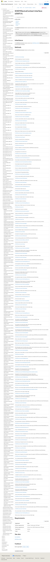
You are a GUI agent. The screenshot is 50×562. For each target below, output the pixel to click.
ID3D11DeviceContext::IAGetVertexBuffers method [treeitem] (8, 388)
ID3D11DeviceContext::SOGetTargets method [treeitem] (8, 475)
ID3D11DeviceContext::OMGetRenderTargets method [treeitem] (8, 410)
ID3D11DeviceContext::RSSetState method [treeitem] (8, 464)
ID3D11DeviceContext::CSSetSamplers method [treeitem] (8, 252)
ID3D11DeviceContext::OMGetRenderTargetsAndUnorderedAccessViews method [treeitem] (8, 413)
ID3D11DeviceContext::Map (19, 354)
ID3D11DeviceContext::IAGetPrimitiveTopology (22, 327)
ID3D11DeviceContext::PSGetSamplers (21, 398)
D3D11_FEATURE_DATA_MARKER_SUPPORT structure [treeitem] (8, 16)
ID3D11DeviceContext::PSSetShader (20, 419)
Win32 (21, 7)
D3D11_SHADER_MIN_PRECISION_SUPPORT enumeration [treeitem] (8, 88)
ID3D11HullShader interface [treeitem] (7, 510)
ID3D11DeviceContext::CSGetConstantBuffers (22, 96)
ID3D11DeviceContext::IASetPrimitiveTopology (22, 345)
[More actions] (48, 8)
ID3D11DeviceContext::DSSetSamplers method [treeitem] (8, 301)
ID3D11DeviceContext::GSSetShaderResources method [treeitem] (8, 356)
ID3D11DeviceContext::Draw (19, 145)
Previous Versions (9, 558)
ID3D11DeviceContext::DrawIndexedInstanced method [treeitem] (8, 277)
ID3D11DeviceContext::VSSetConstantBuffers (22, 500)
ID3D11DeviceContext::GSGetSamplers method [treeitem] (8, 339)
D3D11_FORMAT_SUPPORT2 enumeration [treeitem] (7, 38)
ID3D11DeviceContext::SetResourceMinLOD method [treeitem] (9, 472)
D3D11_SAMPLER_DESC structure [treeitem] (8, 83)
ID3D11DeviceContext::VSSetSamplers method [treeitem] (8, 500)
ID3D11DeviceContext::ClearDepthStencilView (22, 61)
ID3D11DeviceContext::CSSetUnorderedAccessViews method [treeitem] (8, 260)
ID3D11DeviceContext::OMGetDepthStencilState (22, 362)
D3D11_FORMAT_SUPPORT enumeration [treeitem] (7, 36)
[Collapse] (12, 7)
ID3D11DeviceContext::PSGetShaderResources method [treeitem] (8, 437)
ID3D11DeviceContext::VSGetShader (20, 492)
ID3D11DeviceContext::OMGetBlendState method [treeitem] (9, 405)
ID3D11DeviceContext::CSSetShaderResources (22, 128)
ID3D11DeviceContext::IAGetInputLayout (21, 322)
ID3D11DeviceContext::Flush (19, 219)
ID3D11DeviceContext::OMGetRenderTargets (22, 366)
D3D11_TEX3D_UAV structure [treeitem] (7, 154)
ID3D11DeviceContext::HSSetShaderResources (22, 313)
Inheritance (17, 21)
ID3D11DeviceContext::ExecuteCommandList (22, 211)
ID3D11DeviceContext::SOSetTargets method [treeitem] (8, 478)
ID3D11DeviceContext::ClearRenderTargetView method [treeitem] (8, 217)
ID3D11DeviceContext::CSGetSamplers (21, 100)
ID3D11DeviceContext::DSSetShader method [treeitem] (8, 304)
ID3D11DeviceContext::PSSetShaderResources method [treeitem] (8, 448)
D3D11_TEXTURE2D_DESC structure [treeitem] (7, 166)
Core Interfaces (17, 536)
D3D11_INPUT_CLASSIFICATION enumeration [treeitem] (8, 41)
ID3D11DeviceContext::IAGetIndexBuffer (21, 317)
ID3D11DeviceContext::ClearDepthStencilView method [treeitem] (8, 214)
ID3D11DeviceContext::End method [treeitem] (8, 309)
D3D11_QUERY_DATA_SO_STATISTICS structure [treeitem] (8, 56)
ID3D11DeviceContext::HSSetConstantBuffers (22, 300)
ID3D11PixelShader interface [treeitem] (7, 513)
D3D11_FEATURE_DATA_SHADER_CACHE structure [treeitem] (8, 19)
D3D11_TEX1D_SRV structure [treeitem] (7, 119)
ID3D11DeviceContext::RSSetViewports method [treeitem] (8, 467)
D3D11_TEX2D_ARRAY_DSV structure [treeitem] (7, 123)
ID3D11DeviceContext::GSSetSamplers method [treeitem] (8, 350)
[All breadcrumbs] (16, 8)
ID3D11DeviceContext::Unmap (20, 472)
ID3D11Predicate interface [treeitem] (7, 514)
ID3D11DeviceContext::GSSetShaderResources (22, 279)
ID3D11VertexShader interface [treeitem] (7, 533)
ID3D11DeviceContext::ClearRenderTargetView (22, 65)
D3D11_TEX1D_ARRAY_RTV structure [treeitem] (7, 109)
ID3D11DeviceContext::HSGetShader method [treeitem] (8, 364)
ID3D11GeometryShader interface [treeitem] (8, 508)
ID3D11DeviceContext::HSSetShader (20, 308)
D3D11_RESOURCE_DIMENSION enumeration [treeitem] (8, 76)
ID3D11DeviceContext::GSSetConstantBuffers (22, 265)
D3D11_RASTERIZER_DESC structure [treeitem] (7, 67)
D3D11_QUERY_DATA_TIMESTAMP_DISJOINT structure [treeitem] (8, 59)
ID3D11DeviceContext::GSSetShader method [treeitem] (8, 353)
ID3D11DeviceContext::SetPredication (21, 456)
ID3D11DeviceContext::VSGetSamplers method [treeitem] (8, 489)
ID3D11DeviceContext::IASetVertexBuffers (21, 350)
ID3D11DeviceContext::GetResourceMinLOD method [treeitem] (8, 331)
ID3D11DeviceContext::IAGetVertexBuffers (21, 332)
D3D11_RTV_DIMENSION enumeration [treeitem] (6, 81)
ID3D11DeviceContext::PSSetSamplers (21, 415)
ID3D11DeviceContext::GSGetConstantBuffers (22, 248)
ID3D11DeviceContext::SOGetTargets (21, 464)
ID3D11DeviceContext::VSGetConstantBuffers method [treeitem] (8, 486)
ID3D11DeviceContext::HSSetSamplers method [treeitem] (8, 372)
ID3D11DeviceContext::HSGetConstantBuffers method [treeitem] (9, 358)
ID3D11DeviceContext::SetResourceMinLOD (22, 460)
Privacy (22, 558)
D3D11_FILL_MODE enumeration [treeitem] (8, 28)
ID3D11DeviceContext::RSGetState (20, 435)
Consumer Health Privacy (29, 558)
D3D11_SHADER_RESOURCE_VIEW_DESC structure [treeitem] (8, 91)
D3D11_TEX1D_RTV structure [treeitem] (7, 117)
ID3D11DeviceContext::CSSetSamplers (21, 120)
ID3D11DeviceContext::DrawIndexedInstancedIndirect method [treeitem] (8, 279)
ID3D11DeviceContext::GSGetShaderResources (22, 261)
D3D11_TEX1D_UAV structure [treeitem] (7, 120)
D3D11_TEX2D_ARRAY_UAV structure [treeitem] (7, 131)
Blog (14, 558)
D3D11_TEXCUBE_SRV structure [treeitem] (8, 158)
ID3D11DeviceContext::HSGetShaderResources (22, 296)
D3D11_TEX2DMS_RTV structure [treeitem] (8, 148)
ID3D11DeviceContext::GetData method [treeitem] (8, 326)
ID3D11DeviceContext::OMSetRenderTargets (22, 385)
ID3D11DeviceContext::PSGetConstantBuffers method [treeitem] (8, 429)
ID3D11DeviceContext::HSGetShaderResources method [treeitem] (8, 367)
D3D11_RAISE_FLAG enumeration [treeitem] (8, 65)
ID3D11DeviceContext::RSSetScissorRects (21, 443)
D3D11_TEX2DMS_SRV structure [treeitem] (8, 149)
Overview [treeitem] (5, 209)
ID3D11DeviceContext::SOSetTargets (20, 468)
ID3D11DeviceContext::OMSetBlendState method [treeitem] (8, 417)
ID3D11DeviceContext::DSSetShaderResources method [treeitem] (8, 307)
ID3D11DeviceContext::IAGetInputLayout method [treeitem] (8, 383)
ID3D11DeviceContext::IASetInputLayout (21, 340)
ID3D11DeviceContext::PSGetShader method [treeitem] (8, 434)
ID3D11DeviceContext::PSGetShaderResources (22, 406)
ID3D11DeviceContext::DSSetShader (20, 198)
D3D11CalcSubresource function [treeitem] (8, 184)
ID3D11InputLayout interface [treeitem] (7, 511)
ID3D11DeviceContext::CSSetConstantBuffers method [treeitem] (8, 249)
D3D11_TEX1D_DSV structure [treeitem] (7, 116)
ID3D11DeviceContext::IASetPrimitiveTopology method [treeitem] (8, 396)
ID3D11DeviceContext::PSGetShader (20, 402)
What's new (41, 4)
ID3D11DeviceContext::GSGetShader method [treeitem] (8, 342)
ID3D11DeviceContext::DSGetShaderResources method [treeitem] (8, 296)
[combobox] (7, 9)
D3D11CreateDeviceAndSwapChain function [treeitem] (8, 188)
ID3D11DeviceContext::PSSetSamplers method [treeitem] (8, 443)
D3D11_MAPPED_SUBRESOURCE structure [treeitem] (8, 49)
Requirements (18, 23)
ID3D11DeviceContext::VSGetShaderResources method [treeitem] (8, 494)
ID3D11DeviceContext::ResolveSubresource (22, 427)
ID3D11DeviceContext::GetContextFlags (21, 227)
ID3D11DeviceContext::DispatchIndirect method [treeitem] (8, 266)
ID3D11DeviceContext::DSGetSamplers (21, 178)
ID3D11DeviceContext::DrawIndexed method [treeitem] (8, 274)
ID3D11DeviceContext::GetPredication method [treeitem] (8, 328)
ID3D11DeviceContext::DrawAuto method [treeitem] (8, 271)
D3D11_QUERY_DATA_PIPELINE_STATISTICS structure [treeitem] (8, 54)
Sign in (48, 1)
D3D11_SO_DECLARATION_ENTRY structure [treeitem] (8, 96)
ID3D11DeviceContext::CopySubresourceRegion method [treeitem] (8, 233)
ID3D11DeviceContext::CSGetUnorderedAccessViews (23, 112)
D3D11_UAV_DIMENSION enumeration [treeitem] (7, 177)
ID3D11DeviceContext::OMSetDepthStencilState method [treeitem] (8, 419)
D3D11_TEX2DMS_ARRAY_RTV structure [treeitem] (7, 142)
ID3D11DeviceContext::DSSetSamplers (21, 194)
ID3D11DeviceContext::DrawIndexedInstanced (22, 157)
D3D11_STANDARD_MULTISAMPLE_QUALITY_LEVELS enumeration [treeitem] (8, 99)
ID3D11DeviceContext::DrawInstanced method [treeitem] (8, 282)
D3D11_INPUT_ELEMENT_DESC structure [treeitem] (7, 44)
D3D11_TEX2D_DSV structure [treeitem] (7, 132)
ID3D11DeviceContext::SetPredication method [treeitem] (8, 470)
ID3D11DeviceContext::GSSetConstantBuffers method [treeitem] (8, 347)
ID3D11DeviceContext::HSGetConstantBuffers (22, 284)
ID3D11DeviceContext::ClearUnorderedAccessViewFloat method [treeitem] (9, 222)
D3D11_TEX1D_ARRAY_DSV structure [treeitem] (7, 106)
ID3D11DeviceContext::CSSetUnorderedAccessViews (23, 133)
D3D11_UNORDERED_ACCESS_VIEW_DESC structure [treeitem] (8, 180)
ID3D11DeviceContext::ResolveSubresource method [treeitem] (8, 451)
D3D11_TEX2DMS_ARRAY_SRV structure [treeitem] (7, 145)
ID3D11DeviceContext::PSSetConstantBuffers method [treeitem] (8, 440)
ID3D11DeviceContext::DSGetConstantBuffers (22, 174)
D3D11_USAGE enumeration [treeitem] (7, 181)
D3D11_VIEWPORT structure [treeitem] (7, 183)
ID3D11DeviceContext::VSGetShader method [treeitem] (8, 492)
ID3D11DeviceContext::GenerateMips (21, 223)
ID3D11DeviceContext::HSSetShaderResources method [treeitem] (8, 377)
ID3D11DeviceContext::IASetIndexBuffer (21, 336)
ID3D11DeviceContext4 (35, 32)
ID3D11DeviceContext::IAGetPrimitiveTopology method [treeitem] (8, 386)
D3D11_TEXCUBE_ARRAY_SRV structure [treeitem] (7, 156)
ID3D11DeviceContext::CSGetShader (20, 104)
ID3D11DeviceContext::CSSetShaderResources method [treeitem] (8, 258)
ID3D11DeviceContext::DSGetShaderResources (22, 186)
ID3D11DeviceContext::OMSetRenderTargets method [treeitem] (8, 422)
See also (17, 25)
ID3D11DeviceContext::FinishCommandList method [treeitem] (8, 315)
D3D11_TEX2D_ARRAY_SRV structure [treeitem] (7, 128)
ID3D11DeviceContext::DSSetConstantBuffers (22, 190)
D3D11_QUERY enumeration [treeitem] (7, 51)
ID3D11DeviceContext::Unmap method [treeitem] (8, 481)
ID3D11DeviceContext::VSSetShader (20, 508)
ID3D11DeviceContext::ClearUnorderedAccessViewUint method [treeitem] (9, 225)
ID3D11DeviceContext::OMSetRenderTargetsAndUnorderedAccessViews (26, 389)
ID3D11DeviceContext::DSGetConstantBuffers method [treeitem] (9, 288)
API (23, 7)
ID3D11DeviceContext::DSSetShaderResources (22, 202)
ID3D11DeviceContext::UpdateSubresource (21, 476)
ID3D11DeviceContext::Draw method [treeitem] (8, 268)
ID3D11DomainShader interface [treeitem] (8, 507)
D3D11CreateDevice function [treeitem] (7, 186)
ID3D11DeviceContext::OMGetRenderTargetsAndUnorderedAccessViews (26, 371)
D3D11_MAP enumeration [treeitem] (7, 46)
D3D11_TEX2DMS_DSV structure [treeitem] (8, 146)
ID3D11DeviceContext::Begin (19, 56)
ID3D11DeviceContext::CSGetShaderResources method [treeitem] (8, 244)
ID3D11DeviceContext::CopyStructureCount (22, 86)
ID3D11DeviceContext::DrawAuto (20, 149)
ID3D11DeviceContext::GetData (20, 231)
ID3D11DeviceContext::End (19, 207)
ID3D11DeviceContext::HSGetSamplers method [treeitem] (8, 361)
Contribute (18, 558)
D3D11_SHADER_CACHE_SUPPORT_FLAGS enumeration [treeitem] (8, 85)
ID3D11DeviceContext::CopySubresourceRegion (22, 90)
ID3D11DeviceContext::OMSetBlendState (21, 377)
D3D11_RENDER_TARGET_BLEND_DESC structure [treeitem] (8, 70)
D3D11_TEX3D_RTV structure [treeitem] (7, 151)
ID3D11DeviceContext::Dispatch (20, 137)
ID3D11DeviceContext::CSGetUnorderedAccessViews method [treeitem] (9, 247)
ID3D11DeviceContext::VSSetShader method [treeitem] (8, 502)
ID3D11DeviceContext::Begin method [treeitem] (8, 211)
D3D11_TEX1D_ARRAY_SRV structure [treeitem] (7, 111)
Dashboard (46, 4)
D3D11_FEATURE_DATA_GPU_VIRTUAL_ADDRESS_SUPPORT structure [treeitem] (8, 13)
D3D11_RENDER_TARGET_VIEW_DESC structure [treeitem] (8, 73)
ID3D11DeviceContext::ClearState (20, 69)
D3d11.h (34, 7)
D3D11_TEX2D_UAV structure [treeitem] (7, 137)
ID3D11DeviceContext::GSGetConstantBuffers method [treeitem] (9, 337)
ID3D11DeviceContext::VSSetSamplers (21, 504)
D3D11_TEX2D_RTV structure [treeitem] (7, 134)
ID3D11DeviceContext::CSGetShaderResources (22, 108)
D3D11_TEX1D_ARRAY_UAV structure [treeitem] (7, 114)
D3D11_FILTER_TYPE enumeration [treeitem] (8, 33)
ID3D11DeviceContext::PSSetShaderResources (22, 423)
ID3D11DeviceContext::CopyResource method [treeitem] (8, 228)
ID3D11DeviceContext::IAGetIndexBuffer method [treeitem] (8, 380)
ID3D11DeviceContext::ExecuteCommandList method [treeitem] (8, 312)
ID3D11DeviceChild (35, 43)
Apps (18, 7)
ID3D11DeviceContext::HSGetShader (20, 292)
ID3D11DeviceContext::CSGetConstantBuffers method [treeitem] (8, 236)
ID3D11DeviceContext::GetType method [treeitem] (8, 334)
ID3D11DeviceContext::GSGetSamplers (21, 253)
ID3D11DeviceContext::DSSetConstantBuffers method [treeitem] (8, 298)
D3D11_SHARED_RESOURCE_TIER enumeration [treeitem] (8, 93)
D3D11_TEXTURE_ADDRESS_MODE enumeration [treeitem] (8, 160)
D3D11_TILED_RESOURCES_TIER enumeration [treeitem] (8, 174)
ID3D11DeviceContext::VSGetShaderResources (22, 496)
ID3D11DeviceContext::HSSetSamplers (21, 304)
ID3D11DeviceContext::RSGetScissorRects (21, 431)
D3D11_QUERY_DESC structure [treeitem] (7, 61)
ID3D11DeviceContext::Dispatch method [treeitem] (8, 263)
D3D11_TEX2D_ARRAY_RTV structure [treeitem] (7, 125)
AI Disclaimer (3, 558)
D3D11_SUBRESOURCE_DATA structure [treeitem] (7, 103)
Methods (17, 22)
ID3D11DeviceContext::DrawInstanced (21, 165)
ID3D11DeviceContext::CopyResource (21, 81)
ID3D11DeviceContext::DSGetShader (20, 182)
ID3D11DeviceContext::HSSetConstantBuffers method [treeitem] (8, 369)
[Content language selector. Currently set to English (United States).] (6, 556)
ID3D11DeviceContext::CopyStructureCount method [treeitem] (8, 230)
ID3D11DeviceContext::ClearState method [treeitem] (8, 219)
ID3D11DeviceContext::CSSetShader (20, 124)
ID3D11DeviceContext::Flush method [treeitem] (8, 317)
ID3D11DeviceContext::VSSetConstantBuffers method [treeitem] (8, 497)
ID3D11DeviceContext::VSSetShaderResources (22, 512)
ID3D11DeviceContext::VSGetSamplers (21, 487)
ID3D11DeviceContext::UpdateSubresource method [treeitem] (8, 483)
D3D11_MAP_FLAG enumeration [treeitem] (8, 47)
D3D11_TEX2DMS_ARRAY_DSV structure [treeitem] (7, 139)
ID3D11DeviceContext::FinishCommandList (21, 215)
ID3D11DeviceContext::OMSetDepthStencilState (22, 381)
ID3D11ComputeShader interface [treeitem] (8, 199)
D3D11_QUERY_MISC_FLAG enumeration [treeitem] (7, 63)
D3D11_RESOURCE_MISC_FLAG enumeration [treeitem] (8, 78)
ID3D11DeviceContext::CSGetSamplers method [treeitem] (8, 239)
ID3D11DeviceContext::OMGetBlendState (21, 358)
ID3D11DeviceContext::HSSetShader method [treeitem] (8, 375)
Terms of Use (37, 558)
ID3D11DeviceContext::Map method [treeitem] (8, 402)
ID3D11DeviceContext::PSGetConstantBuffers (22, 393)
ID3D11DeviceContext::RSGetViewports (21, 439)
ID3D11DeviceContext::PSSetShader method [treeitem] (8, 445)
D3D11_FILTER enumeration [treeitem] (7, 29)
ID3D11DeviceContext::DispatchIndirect (21, 141)
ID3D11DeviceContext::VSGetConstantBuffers (22, 481)
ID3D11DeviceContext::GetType (20, 244)
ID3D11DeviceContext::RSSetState (20, 447)
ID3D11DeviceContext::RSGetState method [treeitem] (8, 456)
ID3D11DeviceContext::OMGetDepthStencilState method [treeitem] (8, 407)
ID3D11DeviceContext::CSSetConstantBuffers (22, 116)
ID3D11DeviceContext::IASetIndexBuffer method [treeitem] (8, 391)
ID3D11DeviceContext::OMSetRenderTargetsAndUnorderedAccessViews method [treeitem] (8, 425)
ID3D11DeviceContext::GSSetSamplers (21, 269)
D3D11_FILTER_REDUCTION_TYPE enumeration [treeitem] (8, 31)
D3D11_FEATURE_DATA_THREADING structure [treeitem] (8, 26)
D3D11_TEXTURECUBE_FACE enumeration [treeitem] (7, 171)
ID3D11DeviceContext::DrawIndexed (20, 153)
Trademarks (42, 558)
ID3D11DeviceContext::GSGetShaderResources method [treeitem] (8, 345)
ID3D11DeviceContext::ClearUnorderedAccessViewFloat (23, 73)
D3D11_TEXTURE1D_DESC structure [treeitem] (7, 163)
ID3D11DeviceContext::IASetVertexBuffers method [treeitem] (8, 399)
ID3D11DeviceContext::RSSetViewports (21, 452)
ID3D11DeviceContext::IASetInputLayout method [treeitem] (8, 394)
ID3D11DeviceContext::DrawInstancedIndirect (22, 170)
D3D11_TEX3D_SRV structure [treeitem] (7, 152)
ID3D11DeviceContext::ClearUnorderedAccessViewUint (23, 77)
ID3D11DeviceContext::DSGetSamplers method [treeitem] (8, 290)
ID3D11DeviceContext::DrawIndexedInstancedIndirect (23, 161)
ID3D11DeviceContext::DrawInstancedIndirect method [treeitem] (8, 285)
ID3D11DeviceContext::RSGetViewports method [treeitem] (9, 459)
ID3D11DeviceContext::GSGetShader (20, 257)
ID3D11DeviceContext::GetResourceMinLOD (22, 239)
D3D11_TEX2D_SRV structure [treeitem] (7, 135)
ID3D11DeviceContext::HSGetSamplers (21, 288)
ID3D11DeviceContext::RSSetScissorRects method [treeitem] (8, 462)
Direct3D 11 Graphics (28, 7)
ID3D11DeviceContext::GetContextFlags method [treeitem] (8, 323)
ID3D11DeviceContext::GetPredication (21, 235)
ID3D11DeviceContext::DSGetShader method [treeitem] (8, 293)
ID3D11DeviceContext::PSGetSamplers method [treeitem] (8, 432)
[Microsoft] (2, 1)
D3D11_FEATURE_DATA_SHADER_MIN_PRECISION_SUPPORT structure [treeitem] (8, 22)
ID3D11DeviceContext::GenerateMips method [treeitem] (8, 320)
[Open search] (45, 1)
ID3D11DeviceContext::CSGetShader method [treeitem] (8, 241)
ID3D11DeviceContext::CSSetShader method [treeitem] (8, 255)
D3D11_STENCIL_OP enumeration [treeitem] (8, 101)
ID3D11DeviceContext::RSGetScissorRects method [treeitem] (8, 453)
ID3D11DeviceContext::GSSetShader (20, 274)
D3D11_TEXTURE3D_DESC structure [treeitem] (7, 169)
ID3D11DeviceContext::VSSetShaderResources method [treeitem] (8, 505)
